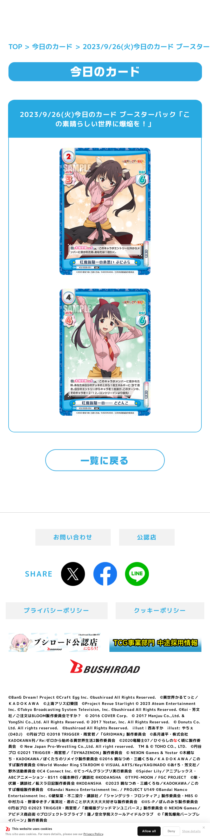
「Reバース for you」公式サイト (32, 21)
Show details (191, 831)
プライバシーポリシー (56, 610)
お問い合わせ (73, 537)
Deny (171, 831)
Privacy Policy (93, 834)
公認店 (147, 537)
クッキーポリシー (160, 610)
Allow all (149, 831)
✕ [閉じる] (203, 827)
